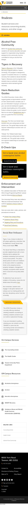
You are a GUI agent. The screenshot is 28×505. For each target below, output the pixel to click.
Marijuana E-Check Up (11, 177)
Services (5, 12)
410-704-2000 (6, 463)
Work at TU (4, 474)
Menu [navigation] (23, 2)
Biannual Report (17, 195)
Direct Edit (2, 504)
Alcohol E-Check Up (10, 161)
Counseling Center (8, 430)
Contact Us (4, 468)
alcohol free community (15, 49)
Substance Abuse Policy (11, 219)
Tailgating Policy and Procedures (13, 222)
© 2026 (3, 491)
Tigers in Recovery (7, 68)
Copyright (4, 489)
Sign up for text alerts (7, 483)
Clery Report (17, 474)
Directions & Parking (7, 471)
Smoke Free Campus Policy (12, 216)
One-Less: (4, 121)
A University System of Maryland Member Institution (14, 499)
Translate (4, 486)
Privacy (16, 471)
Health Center (7, 435)
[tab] (13, 349)
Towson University (10, 3)
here (18, 282)
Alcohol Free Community (9, 440)
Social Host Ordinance (11, 225)
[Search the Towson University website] (14, 7)
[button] (2, 35)
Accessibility (17, 468)
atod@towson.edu (19, 112)
